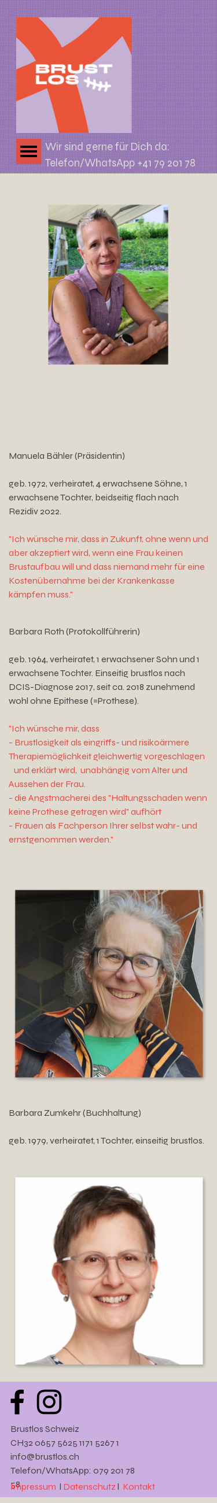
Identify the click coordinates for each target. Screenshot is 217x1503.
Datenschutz (90, 1486)
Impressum (33, 1486)
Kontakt (139, 1486)
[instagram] (49, 1401)
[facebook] (17, 1401)
